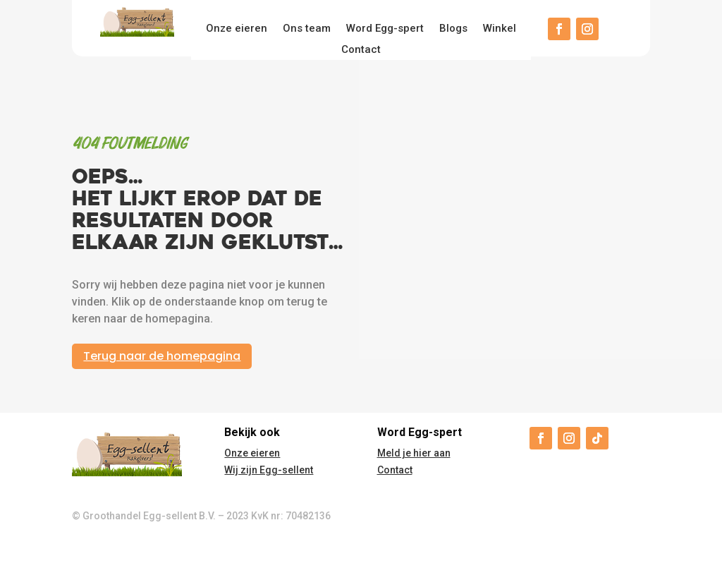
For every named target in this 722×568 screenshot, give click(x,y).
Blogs (453, 29)
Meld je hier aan (414, 453)
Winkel (499, 29)
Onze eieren (236, 29)
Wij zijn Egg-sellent (268, 470)
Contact (361, 50)
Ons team (307, 29)
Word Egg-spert (385, 29)
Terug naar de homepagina (161, 356)
